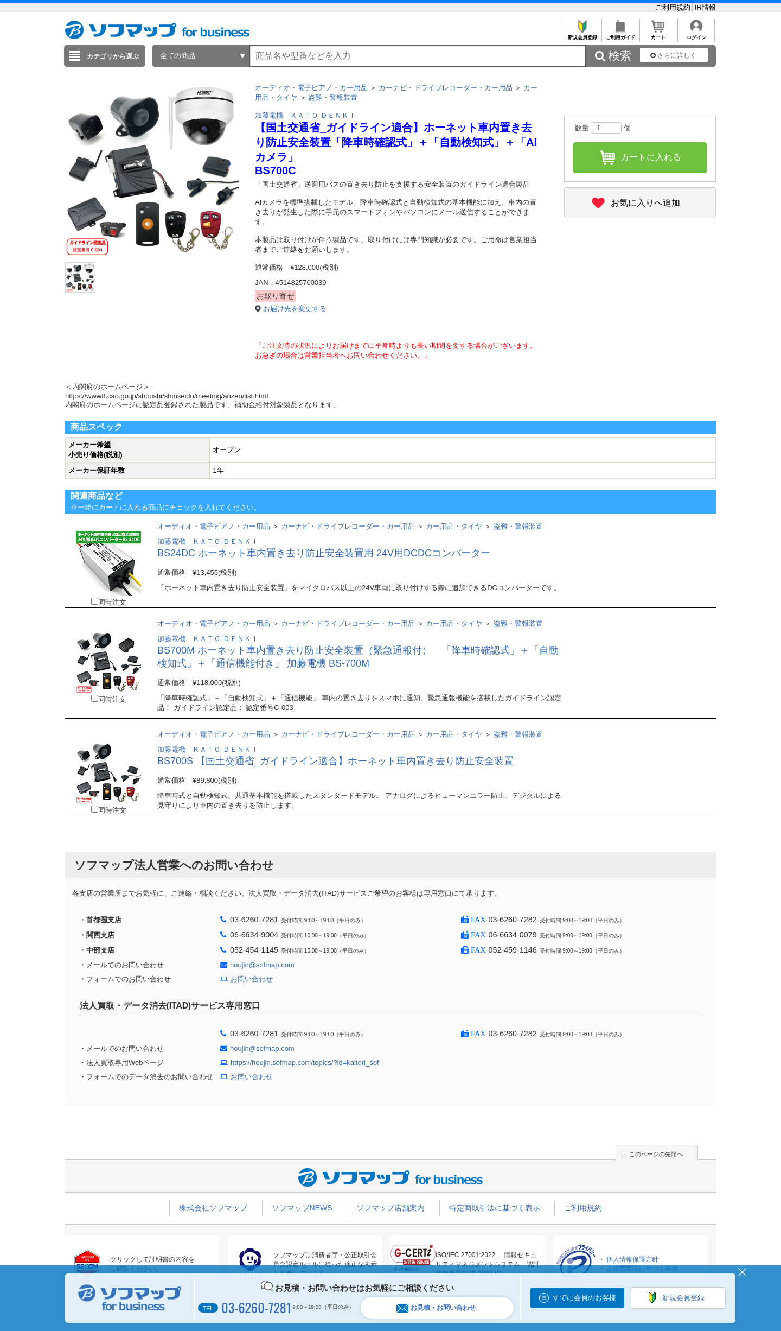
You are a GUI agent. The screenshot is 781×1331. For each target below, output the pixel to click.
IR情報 (705, 7)
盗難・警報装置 (332, 97)
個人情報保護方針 (632, 1259)
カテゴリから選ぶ (113, 56)
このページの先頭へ (656, 1154)
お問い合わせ (252, 979)
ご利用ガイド (620, 34)
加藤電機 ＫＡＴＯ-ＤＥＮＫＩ (305, 115)
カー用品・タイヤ (454, 526)
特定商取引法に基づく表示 (494, 1207)
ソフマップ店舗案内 (390, 1207)
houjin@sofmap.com (262, 965)
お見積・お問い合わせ (436, 1308)
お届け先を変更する (295, 309)
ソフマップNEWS (302, 1207)
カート (658, 34)
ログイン (696, 34)
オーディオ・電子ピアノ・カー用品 (311, 88)
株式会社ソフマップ (213, 1207)
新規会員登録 (582, 34)
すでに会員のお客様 (584, 1298)
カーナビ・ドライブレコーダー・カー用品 (446, 88)
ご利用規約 (674, 7)
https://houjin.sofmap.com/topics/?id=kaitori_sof (305, 1063)
